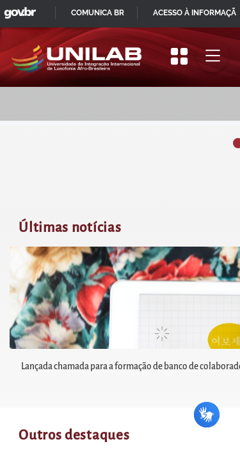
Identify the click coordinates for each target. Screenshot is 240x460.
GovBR (17, 9)
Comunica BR (97, 12)
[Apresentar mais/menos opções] (179, 56)
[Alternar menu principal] (212, 56)
